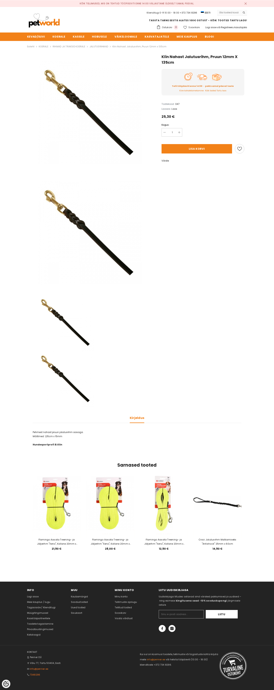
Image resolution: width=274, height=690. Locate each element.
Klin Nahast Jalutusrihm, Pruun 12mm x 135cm (139, 46)
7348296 (35, 674)
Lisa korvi (197, 149)
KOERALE (43, 46)
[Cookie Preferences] (6, 684)
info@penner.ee (39, 668)
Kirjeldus (137, 418)
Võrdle (165, 160)
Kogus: (165, 124)
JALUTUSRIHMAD (99, 46)
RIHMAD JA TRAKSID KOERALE (69, 46)
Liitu (226, 614)
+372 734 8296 (188, 12)
